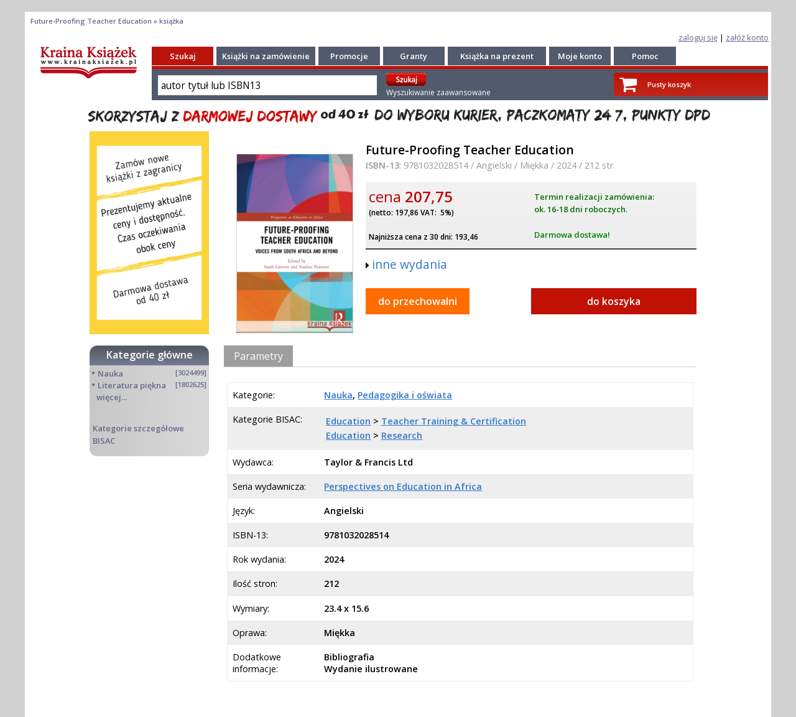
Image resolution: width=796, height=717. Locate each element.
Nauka (110, 373)
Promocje (349, 56)
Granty (413, 56)
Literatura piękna (132, 385)
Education (348, 421)
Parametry (258, 356)
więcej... (111, 397)
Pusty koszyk (669, 84)
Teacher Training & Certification (453, 421)
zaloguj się (698, 37)
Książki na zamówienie (266, 56)
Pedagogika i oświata (405, 395)
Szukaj (183, 56)
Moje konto (580, 56)
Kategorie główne (149, 355)
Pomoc (645, 56)
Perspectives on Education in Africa (403, 486)
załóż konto (747, 37)
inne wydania (409, 264)
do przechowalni (417, 301)
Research (401, 435)
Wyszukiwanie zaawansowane (438, 92)
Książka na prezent (497, 56)
